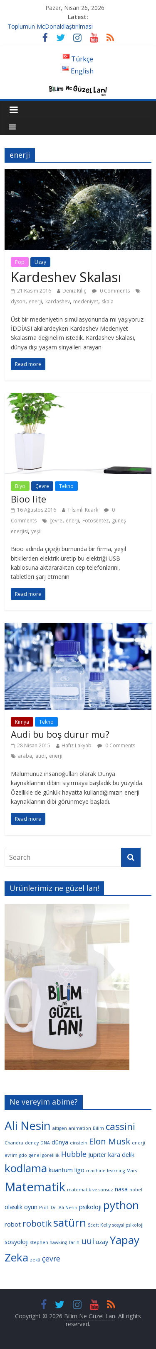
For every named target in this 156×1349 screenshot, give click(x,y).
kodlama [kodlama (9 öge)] (26, 1168)
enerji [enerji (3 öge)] (138, 1143)
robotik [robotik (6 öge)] (37, 1223)
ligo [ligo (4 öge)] (79, 1170)
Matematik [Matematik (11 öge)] (35, 1186)
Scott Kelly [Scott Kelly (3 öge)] (99, 1225)
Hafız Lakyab (77, 745)
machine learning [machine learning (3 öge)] (105, 1170)
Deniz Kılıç (74, 290)
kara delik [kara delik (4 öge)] (121, 1154)
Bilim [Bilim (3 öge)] (98, 1128)
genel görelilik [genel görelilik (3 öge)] (44, 1155)
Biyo (20, 486)
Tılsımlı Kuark (82, 509)
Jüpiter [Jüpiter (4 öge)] (97, 1154)
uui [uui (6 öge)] (87, 1241)
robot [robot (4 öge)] (13, 1224)
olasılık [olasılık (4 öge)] (13, 1207)
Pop (20, 262)
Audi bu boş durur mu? (60, 734)
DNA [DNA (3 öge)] (45, 1143)
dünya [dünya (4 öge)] (60, 1142)
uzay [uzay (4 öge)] (102, 1241)
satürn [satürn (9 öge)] (69, 1222)
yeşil (36, 531)
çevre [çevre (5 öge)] (51, 1259)
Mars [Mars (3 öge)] (131, 1170)
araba (25, 755)
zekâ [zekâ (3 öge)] (35, 1260)
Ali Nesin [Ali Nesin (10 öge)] (28, 1125)
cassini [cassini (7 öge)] (120, 1126)
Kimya (22, 721)
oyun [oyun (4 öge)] (30, 1207)
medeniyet (85, 301)
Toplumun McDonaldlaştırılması (50, 26)
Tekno (66, 486)
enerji (35, 301)
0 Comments (111, 290)
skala (108, 301)
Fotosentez (95, 520)
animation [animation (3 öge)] (80, 1128)
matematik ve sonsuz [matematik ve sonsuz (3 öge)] (90, 1190)
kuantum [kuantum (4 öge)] (61, 1170)
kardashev (57, 301)
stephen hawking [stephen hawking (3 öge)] (48, 1242)
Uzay (40, 262)
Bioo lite (28, 499)
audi (40, 755)
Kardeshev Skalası (66, 277)
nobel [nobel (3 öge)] (135, 1190)
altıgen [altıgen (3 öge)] (59, 1128)
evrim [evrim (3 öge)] (11, 1155)
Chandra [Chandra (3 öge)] (14, 1143)
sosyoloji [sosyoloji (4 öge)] (17, 1241)
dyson (18, 301)
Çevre (42, 486)
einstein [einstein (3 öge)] (78, 1143)
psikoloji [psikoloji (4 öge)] (90, 1207)
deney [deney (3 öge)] (32, 1143)
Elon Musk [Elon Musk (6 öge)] (109, 1141)
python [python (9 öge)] (121, 1205)
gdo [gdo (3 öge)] (23, 1155)
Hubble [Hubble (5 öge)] (74, 1154)
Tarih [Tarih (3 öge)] (74, 1242)
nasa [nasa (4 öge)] (121, 1189)
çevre (56, 520)
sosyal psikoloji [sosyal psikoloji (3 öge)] (128, 1225)
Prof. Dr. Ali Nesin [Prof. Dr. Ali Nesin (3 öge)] (58, 1207)
